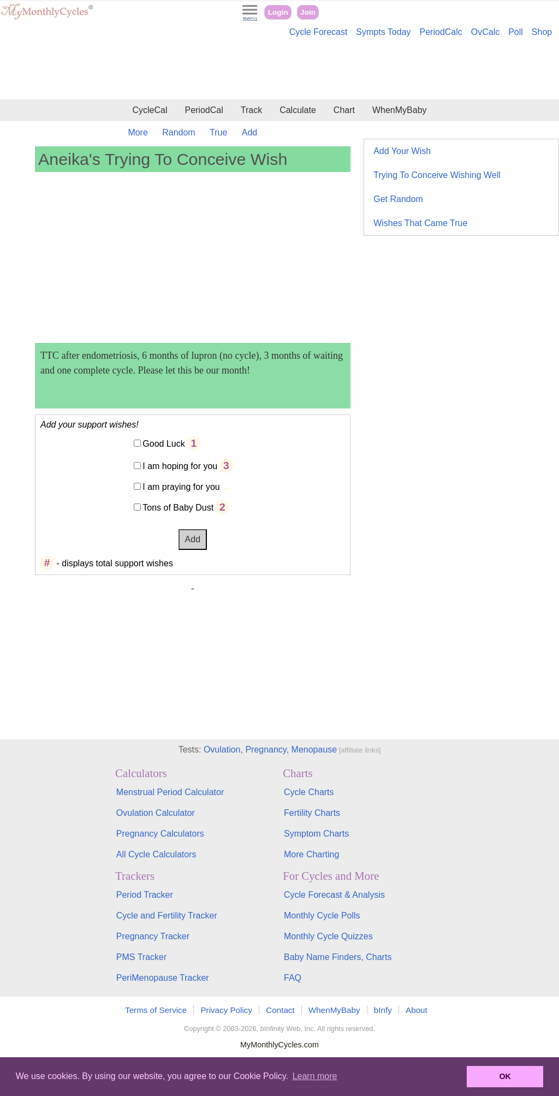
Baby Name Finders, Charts (337, 957)
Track (251, 110)
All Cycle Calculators (156, 854)
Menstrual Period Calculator (170, 792)
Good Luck (163, 443)
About (416, 1010)
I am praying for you (180, 486)
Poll (515, 32)
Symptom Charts (316, 833)
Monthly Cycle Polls (322, 915)
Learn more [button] (315, 1076)
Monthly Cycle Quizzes (328, 936)
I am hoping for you (179, 466)
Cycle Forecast (318, 32)
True (218, 132)
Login (278, 12)
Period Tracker (144, 894)
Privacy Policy (226, 1010)
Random (178, 132)
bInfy (383, 1010)
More (137, 132)
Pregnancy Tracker (152, 936)
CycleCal (149, 110)
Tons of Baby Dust (177, 507)
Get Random (398, 199)
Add (249, 132)
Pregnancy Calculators (160, 833)
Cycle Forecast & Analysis (334, 894)
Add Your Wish (402, 151)
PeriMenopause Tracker (162, 977)
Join (308, 12)
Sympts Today (383, 32)
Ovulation (222, 749)
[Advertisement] (279, 70)
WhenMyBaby (399, 110)
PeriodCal (204, 110)
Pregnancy (265, 749)
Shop (542, 32)
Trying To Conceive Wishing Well (437, 175)
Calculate (298, 110)
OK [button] (505, 1076)
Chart (344, 110)
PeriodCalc (441, 32)
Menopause (314, 749)
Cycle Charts (309, 792)
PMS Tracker (141, 957)
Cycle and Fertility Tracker (166, 915)
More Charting (311, 854)
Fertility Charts (312, 812)
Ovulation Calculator (155, 812)
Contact (280, 1010)
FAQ (292, 977)
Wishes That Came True (420, 223)
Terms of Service (156, 1010)
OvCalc (485, 32)
